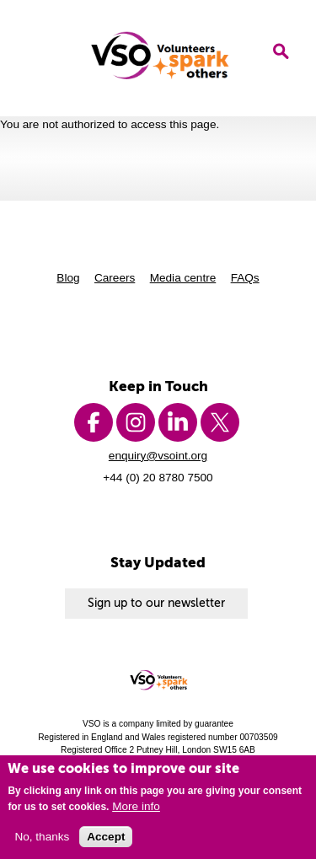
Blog (67, 277)
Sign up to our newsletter (156, 603)
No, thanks (41, 836)
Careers (114, 277)
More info (136, 806)
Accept (106, 836)
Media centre (183, 277)
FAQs (245, 277)
